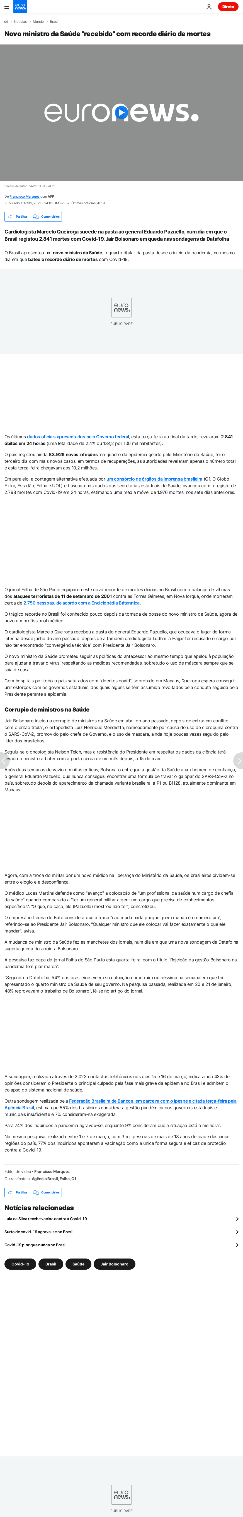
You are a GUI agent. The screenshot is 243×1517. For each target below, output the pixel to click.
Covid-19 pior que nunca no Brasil (35, 1244)
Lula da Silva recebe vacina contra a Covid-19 (45, 1218)
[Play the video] (121, 112)
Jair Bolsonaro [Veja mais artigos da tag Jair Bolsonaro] (114, 1263)
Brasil (54, 21)
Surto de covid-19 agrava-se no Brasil (39, 1231)
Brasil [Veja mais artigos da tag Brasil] (50, 1263)
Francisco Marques (24, 196)
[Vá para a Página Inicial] (20, 6)
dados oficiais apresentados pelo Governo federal (78, 436)
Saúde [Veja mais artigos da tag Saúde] (78, 1263)
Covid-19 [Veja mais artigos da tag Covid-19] (20, 1263)
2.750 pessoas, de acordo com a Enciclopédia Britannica (81, 603)
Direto (228, 6)
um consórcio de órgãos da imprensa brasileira (154, 479)
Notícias (20, 21)
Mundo (38, 21)
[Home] (6, 21)
